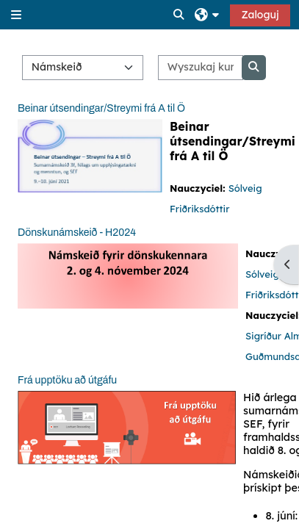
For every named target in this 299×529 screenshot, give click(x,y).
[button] (179, 14)
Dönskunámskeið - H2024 (77, 232)
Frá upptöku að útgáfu (67, 380)
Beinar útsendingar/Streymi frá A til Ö (101, 108)
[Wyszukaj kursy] (200, 68)
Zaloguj (259, 14)
